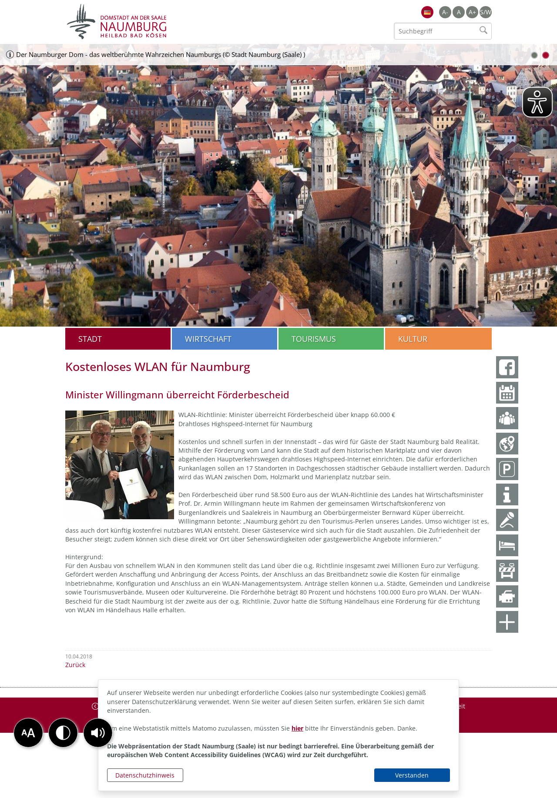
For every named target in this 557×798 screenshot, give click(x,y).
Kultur (412, 339)
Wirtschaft (208, 339)
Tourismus (314, 339)
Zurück (75, 665)
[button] (98, 733)
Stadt (90, 339)
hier (297, 728)
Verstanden (412, 775)
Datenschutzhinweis (144, 775)
